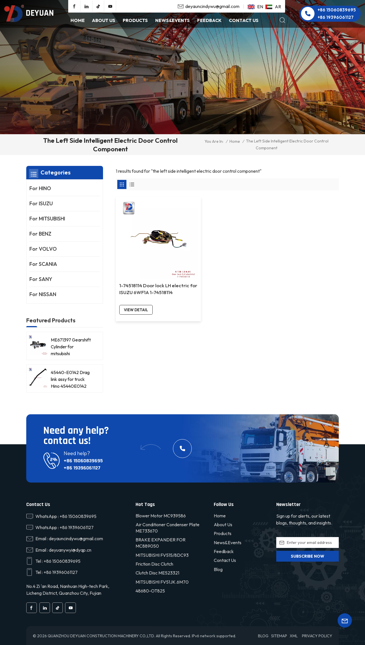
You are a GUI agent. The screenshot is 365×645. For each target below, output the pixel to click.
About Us (103, 20)
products (135, 20)
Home (77, 20)
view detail (136, 277)
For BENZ (40, 233)
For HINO (40, 188)
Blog (218, 568)
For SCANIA (43, 264)
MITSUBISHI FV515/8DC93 (162, 554)
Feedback (209, 20)
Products (222, 533)
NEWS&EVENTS (172, 20)
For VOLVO (43, 249)
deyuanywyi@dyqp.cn (70, 549)
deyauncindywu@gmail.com (212, 6)
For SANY (40, 279)
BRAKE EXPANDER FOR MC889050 (160, 542)
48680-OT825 (150, 590)
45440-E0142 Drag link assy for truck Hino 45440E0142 (70, 377)
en (255, 6)
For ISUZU (41, 203)
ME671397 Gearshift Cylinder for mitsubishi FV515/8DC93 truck (71, 345)
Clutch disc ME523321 (157, 572)
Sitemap (279, 635)
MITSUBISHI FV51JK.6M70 (162, 581)
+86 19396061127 (336, 17)
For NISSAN (42, 294)
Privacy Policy (317, 635)
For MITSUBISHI (47, 218)
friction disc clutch (154, 563)
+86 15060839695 (337, 10)
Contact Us (244, 20)
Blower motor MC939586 (161, 515)
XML (294, 635)
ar (273, 6)
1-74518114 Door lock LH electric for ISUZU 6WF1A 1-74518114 (141, 260)
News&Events (227, 541)
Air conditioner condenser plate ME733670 (167, 527)
